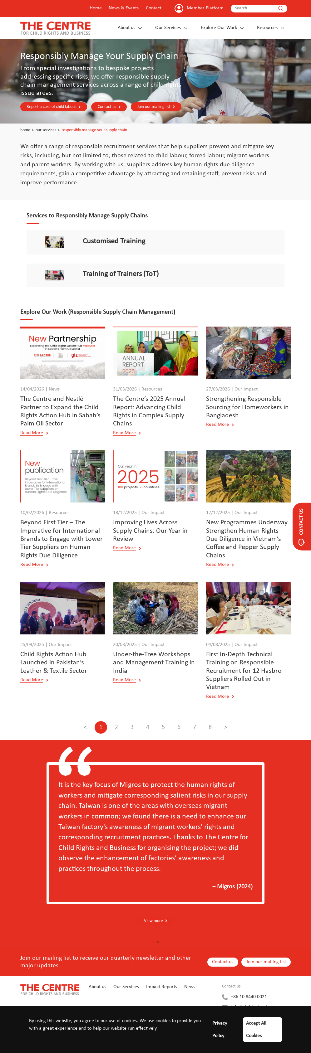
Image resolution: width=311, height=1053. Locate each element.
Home (96, 8)
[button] (153, 942)
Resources (267, 27)
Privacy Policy (219, 1029)
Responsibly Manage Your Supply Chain (94, 130)
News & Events (124, 8)
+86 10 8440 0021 (249, 997)
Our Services (168, 27)
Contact (153, 8)
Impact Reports (161, 987)
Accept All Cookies (256, 1029)
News (189, 987)
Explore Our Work (219, 27)
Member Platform (205, 8)
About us (126, 27)
